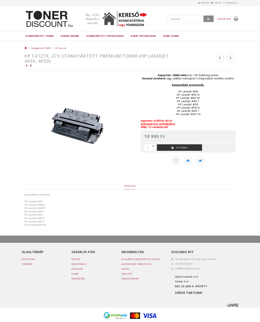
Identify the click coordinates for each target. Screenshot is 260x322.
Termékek (27, 264)
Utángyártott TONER (39, 36)
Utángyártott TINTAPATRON (105, 36)
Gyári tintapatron (143, 36)
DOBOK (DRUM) (70, 36)
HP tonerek (60, 48)
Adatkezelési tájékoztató (136, 264)
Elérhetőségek (130, 278)
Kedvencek (230, 3)
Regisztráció (79, 264)
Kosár (75, 273)
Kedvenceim (78, 278)
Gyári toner (171, 36)
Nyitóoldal (28, 259)
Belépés (196, 3)
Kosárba (182, 147)
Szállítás (126, 273)
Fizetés (125, 269)
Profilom (77, 269)
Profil (212, 3)
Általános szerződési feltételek (140, 259)
